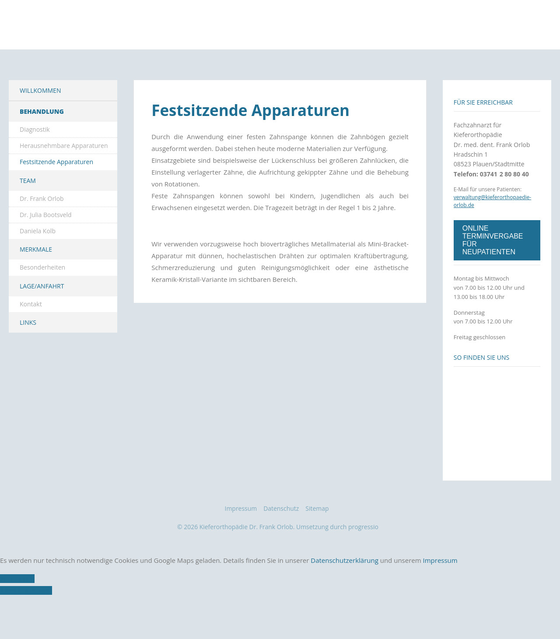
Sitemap (317, 538)
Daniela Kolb (38, 260)
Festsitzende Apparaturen (56, 191)
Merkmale (36, 279)
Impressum (241, 538)
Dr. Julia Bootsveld (46, 244)
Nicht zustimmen (26, 619)
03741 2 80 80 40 (504, 203)
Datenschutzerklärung (344, 589)
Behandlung (42, 141)
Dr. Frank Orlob (42, 228)
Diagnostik (35, 158)
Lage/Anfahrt (42, 315)
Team (28, 210)
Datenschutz (281, 538)
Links (28, 352)
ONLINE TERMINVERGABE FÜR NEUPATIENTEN (492, 269)
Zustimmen (17, 608)
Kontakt (31, 333)
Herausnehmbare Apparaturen (64, 175)
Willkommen (40, 120)
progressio (365, 556)
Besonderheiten (42, 297)
